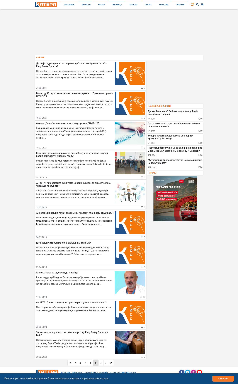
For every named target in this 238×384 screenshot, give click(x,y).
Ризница (117, 4)
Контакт (104, 372)
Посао (101, 4)
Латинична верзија (127, 372)
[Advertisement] (119, 33)
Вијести (86, 4)
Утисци (133, 4)
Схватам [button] (223, 378)
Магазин (163, 4)
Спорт (148, 4)
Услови (113, 372)
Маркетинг (77, 372)
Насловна (69, 4)
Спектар (180, 4)
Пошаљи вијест (91, 372)
